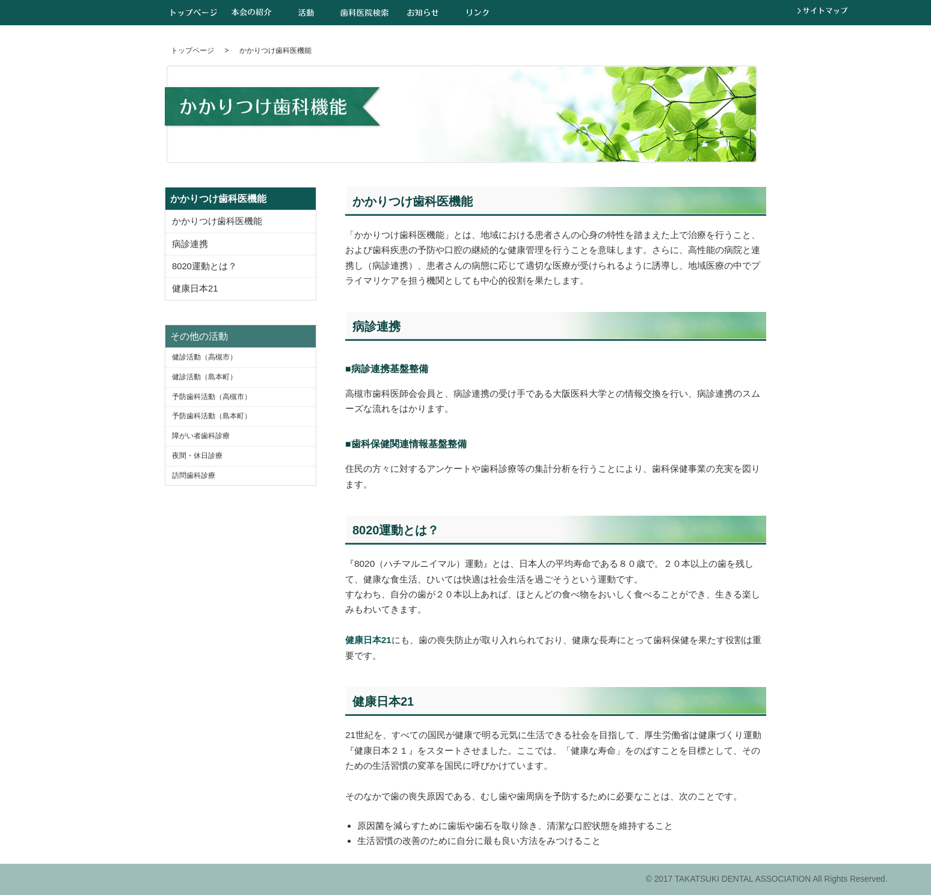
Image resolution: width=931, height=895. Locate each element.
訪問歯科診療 (193, 475)
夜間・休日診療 (197, 455)
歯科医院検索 (364, 12)
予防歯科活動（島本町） (211, 416)
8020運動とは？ (204, 266)
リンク (478, 12)
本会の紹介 (252, 12)
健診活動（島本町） (204, 377)
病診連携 (190, 244)
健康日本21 (368, 640)
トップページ (194, 12)
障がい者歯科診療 (201, 436)
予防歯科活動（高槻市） (211, 397)
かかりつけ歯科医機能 (217, 221)
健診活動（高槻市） (204, 357)
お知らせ (423, 12)
